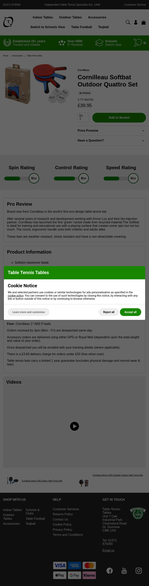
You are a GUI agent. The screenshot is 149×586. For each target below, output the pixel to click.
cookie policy (15, 295)
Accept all (131, 312)
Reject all (108, 312)
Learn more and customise (28, 312)
